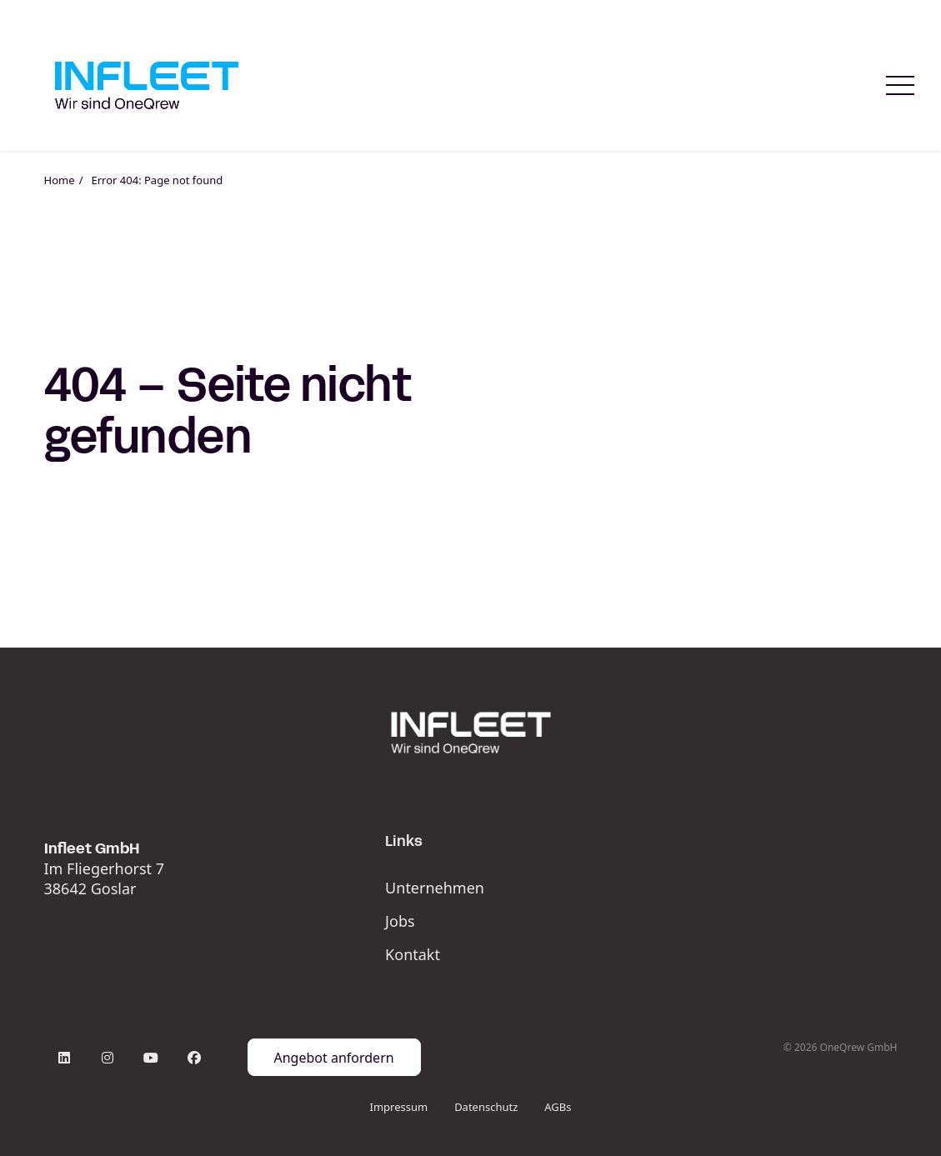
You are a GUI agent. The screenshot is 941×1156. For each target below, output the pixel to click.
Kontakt (412, 954)
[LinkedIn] (64, 1058)
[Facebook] (194, 1058)
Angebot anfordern (334, 1057)
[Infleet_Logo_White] (471, 733)
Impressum (398, 1106)
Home (59, 180)
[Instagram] (108, 1058)
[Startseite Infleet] (147, 85)
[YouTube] (151, 1058)
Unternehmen (434, 888)
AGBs (557, 1106)
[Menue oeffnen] (900, 85)
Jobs (400, 921)
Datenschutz (486, 1106)
